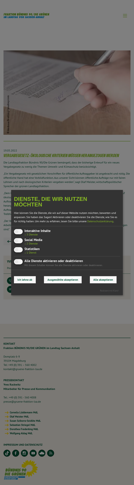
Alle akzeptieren (103, 280)
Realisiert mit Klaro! (109, 290)
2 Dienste (31, 243)
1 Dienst (30, 252)
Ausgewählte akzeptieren (62, 280)
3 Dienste (31, 234)
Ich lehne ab (24, 280)
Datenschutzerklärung (100, 221)
